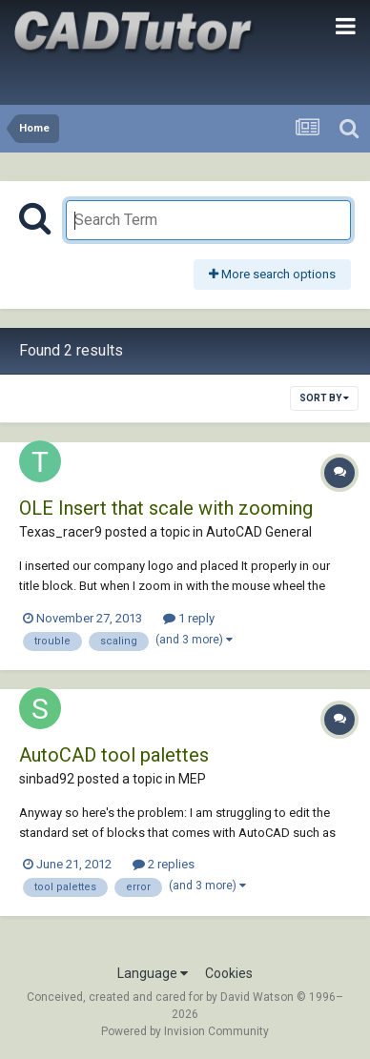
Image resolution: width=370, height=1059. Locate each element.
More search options (272, 274)
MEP (192, 778)
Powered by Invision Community (185, 1031)
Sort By (324, 398)
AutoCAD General (259, 532)
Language (152, 973)
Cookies (229, 973)
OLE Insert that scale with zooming (166, 508)
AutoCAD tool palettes (114, 754)
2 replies (164, 864)
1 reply (189, 618)
